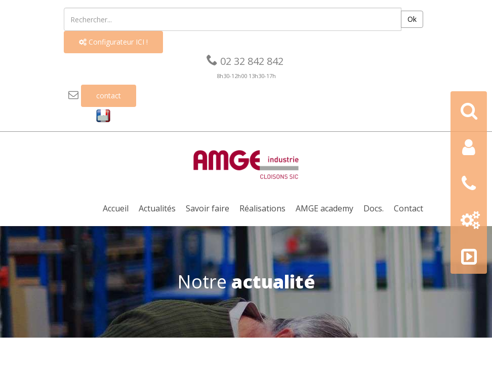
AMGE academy (324, 208)
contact (108, 95)
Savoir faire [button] (207, 208)
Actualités (157, 208)
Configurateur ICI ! (113, 42)
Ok (412, 19)
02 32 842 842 (245, 61)
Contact (408, 208)
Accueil (116, 208)
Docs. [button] (373, 208)
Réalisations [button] (262, 208)
